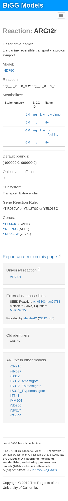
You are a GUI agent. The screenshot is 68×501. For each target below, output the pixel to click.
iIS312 (15, 376)
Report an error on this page (30, 256)
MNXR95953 (18, 310)
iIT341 (14, 395)
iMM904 (16, 400)
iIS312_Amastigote (24, 381)
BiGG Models (23, 5)
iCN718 (15, 366)
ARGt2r (15, 277)
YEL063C (10, 224)
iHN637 (15, 371)
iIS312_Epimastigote (25, 386)
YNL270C (10, 229)
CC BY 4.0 (46, 318)
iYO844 (15, 415)
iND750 (8, 70)
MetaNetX (30, 318)
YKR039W (11, 234)
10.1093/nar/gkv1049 (44, 470)
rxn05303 (39, 301)
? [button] (59, 256)
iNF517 (15, 410)
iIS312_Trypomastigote (27, 391)
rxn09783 (53, 301)
